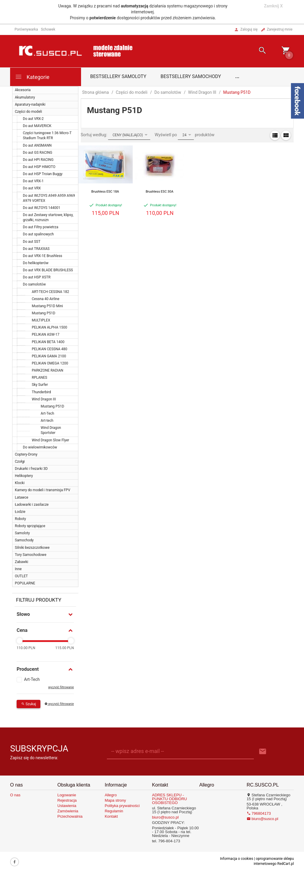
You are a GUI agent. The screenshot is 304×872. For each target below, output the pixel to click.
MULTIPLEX (41, 320)
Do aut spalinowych (38, 234)
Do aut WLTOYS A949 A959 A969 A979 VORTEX (49, 198)
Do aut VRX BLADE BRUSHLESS (48, 270)
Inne (18, 569)
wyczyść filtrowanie (61, 687)
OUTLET (21, 576)
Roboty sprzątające (30, 526)
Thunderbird (41, 392)
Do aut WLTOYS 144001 (41, 208)
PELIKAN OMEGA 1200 (50, 363)
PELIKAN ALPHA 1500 (49, 327)
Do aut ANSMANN (37, 145)
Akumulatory (25, 97)
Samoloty (22, 533)
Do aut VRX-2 (33, 119)
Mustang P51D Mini (47, 306)
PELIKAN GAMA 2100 (49, 356)
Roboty (20, 519)
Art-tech (47, 420)
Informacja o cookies (236, 859)
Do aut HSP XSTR (36, 277)
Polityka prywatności (122, 805)
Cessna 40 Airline (45, 299)
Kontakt (111, 816)
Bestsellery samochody (191, 76)
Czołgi (20, 461)
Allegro (111, 795)
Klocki (20, 483)
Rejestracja (67, 800)
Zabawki (21, 562)
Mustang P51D (43, 313)
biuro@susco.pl (165, 817)
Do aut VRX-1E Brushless (42, 256)
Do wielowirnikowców (40, 447)
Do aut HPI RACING (38, 160)
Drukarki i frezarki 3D (31, 469)
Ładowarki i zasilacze (32, 504)
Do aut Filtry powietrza (40, 227)
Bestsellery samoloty (118, 76)
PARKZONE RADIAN (47, 370)
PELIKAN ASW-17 (45, 334)
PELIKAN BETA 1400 (48, 342)
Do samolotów (34, 284)
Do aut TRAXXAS (36, 249)
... (237, 76)
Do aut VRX (32, 188)
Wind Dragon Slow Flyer (50, 440)
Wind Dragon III (44, 399)
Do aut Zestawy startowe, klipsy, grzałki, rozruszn (48, 217)
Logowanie (66, 795)
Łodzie (20, 512)
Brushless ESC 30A (159, 192)
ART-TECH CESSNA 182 (50, 292)
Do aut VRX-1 (33, 181)
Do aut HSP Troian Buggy (43, 174)
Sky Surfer (40, 385)
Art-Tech (47, 413)
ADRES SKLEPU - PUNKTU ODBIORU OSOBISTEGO (169, 799)
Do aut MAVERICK (37, 126)
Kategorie (32, 76)
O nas (15, 795)
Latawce (21, 497)
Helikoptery (24, 476)
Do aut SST (31, 242)
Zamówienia (67, 811)
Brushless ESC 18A (105, 192)
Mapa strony (115, 800)
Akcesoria (23, 90)
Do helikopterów (35, 263)
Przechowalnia (70, 816)
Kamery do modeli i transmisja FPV (42, 490)
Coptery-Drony (26, 454)
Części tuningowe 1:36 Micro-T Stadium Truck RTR (47, 135)
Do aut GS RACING (37, 152)
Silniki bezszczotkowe (32, 548)
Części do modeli (28, 112)
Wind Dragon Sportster (51, 430)
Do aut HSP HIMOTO (39, 167)
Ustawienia (66, 805)
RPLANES (39, 377)
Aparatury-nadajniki (30, 104)
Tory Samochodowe (30, 555)
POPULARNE (25, 583)
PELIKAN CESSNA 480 (49, 349)
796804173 (259, 813)
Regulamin (114, 811)
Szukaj (28, 704)
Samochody (24, 540)
